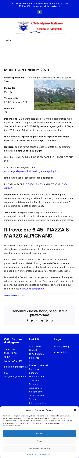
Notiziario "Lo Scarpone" (36, 378)
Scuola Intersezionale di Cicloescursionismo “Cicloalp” (39, 405)
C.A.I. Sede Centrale (35, 348)
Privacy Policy (46, 454)
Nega (39, 441)
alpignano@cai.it (52, 6)
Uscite (21, 296)
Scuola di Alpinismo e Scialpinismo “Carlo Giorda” (37, 390)
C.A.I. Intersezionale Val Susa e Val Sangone (38, 367)
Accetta (39, 433)
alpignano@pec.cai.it (15, 376)
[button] (75, 410)
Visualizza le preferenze (39, 448)
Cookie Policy (32, 454)
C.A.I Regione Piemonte (36, 356)
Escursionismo (10, 296)
